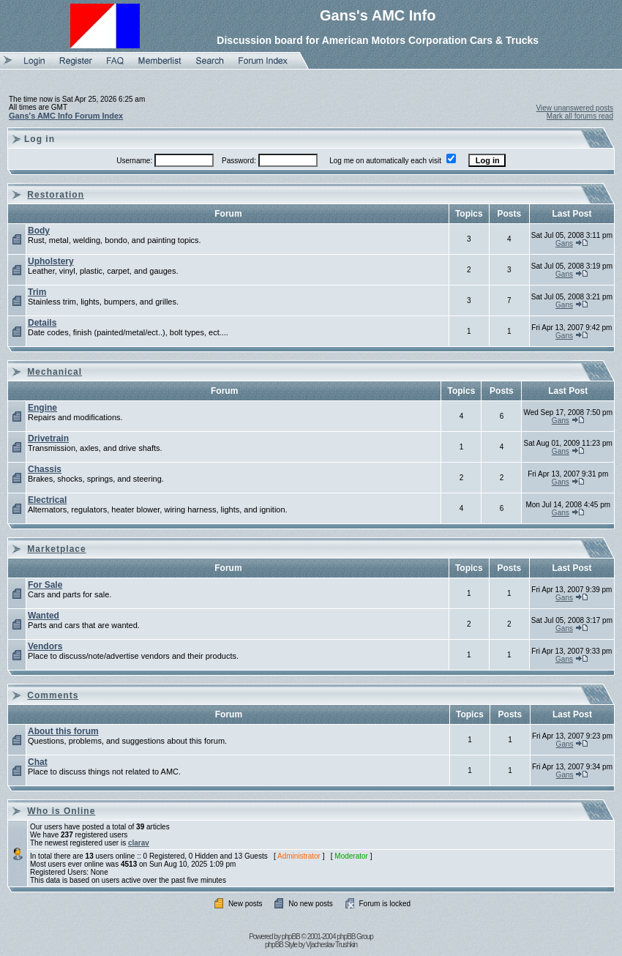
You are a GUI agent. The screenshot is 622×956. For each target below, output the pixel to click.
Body (39, 230)
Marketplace (56, 549)
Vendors (45, 646)
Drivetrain (48, 438)
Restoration (55, 195)
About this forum (63, 731)
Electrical (47, 500)
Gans (564, 243)
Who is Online (61, 811)
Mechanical (54, 372)
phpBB (291, 937)
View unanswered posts (574, 108)
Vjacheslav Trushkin (331, 945)
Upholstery (51, 261)
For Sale (45, 585)
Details (42, 323)
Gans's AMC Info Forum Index (66, 115)
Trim (37, 292)
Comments (52, 695)
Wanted (43, 615)
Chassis (44, 469)
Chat (38, 762)
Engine (42, 408)
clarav (138, 843)
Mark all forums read (580, 116)
